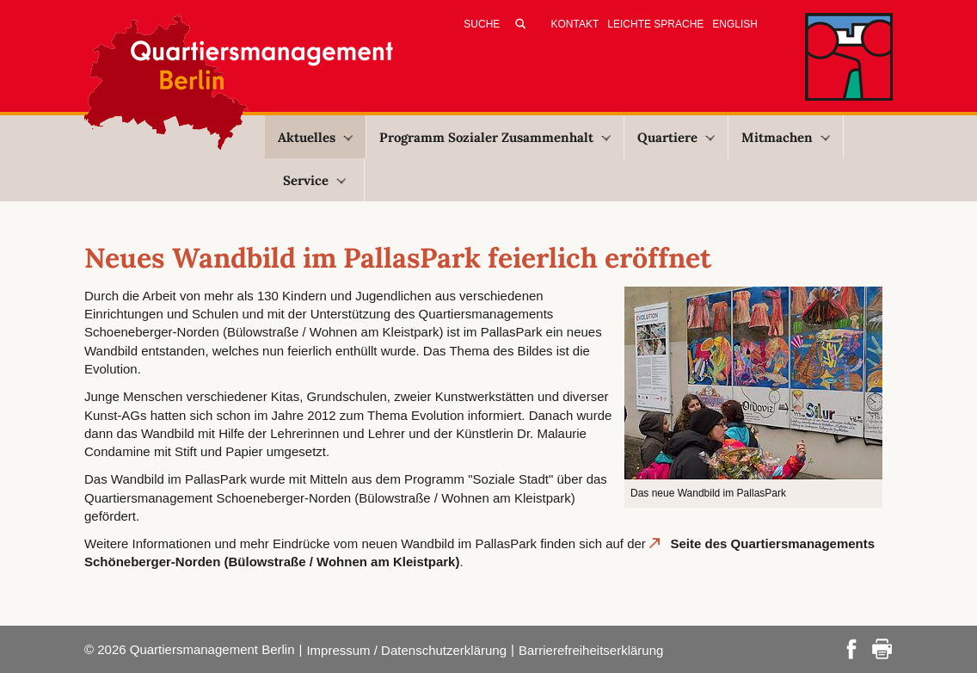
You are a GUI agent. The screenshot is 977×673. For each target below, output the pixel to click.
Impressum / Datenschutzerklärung (406, 650)
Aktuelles (315, 137)
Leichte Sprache (655, 24)
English (735, 24)
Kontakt (575, 24)
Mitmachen (785, 137)
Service (314, 180)
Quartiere (676, 137)
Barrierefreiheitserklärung (591, 650)
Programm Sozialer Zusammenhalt (495, 137)
